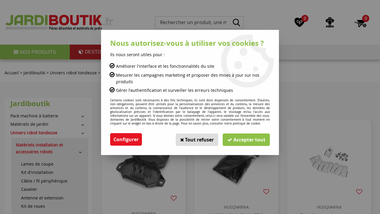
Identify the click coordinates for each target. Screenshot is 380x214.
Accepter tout (246, 139)
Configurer (126, 139)
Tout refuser (196, 139)
